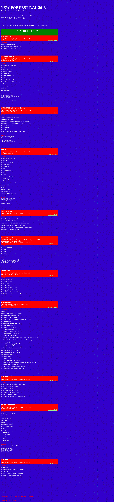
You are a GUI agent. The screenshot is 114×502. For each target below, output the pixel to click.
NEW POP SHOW (7, 211)
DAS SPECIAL (6, 302)
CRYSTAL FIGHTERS (8, 405)
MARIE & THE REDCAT (8, 108)
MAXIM (3, 149)
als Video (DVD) (52, 40)
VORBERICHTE (6, 36)
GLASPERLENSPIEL (8, 56)
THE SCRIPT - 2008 (7, 237)
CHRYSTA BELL (6, 270)
